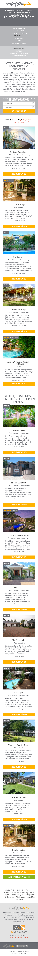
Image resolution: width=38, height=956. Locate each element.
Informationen (19, 31)
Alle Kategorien (19, 48)
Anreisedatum (33, 103)
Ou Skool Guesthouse (19, 152)
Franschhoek (19, 893)
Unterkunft (19, 36)
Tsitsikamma (20, 897)
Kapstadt (29, 890)
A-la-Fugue (18, 693)
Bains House (19, 588)
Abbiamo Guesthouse (19, 483)
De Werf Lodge (19, 204)
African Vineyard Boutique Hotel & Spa (19, 363)
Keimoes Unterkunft (16, 119)
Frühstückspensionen (19, 53)
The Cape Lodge (19, 640)
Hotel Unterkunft (27, 119)
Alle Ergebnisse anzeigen (19, 877)
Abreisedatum (33, 107)
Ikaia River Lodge (19, 309)
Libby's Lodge (19, 430)
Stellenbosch (8, 893)
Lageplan (19, 38)
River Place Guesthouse (18, 535)
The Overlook (19, 257)
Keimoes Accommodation (19, 938)
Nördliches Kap (19, 28)
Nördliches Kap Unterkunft (18, 13)
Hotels (19, 51)
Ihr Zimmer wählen (19, 174)
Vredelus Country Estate (19, 745)
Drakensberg (9, 897)
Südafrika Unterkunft (24, 10)
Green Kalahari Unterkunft (19, 15)
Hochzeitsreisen (19, 43)
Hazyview (20, 895)
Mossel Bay (31, 897)
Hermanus (20, 899)
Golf (19, 40)
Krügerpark (30, 895)
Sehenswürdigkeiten (19, 33)
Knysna (13, 895)
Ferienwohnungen (19, 56)
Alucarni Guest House (19, 797)
